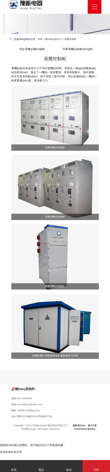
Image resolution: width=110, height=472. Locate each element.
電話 (41, 466)
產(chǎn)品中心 (53, 39)
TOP (96, 466)
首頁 (40, 39)
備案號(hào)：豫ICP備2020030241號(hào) (85, 427)
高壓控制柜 (70, 39)
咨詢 (69, 466)
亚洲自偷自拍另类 (11, 451)
